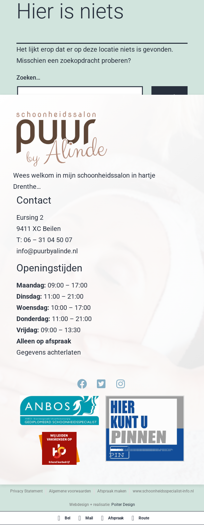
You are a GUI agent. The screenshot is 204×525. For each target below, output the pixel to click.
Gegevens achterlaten (48, 352)
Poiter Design (123, 504)
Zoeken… (28, 77)
